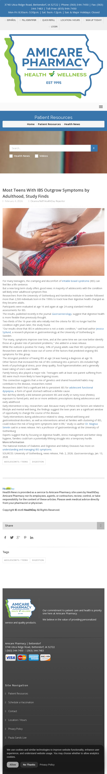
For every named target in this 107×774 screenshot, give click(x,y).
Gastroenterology (61, 313)
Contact (12, 711)
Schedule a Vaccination (21, 702)
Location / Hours (69, 20)
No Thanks (29, 764)
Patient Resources (49, 124)
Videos (41, 156)
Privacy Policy (15, 728)
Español (10, 20)
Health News (19, 156)
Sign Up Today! (92, 20)
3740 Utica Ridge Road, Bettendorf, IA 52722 (31, 4)
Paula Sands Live (17, 737)
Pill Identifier (28, 20)
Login (53, 26)
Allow (13, 764)
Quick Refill (47, 20)
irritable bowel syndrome (75, 281)
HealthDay (30, 510)
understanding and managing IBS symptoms (27, 449)
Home (31, 124)
